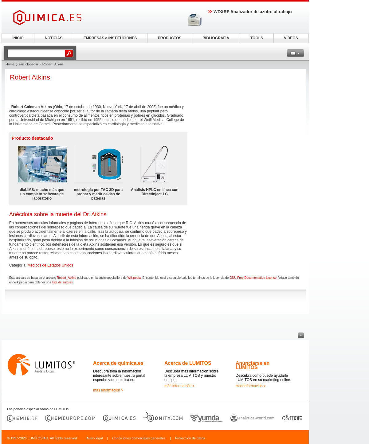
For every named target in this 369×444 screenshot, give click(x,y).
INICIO (18, 38)
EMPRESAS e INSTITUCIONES (110, 38)
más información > (108, 390)
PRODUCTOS (169, 38)
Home (10, 64)
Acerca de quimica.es (118, 363)
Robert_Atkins (66, 277)
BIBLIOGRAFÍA (215, 38)
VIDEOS (291, 38)
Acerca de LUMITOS (187, 363)
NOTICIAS (53, 38)
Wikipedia (134, 277)
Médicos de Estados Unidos (50, 265)
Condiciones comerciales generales (139, 438)
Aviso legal (94, 438)
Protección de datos (190, 438)
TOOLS (256, 38)
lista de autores (62, 282)
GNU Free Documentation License (253, 277)
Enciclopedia (28, 64)
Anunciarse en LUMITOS (252, 365)
